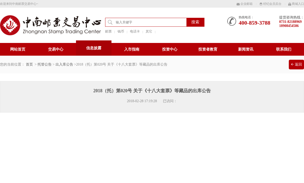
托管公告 (44, 64)
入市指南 (131, 49)
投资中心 (169, 49)
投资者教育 (207, 49)
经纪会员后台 (270, 4)
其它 (149, 31)
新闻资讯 (245, 49)
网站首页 (17, 49)
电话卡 (135, 31)
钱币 (121, 31)
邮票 (108, 31)
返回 (296, 64)
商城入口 (296, 4)
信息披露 (93, 48)
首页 (29, 64)
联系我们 (283, 49)
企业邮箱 (245, 4)
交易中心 (55, 49)
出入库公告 (64, 64)
